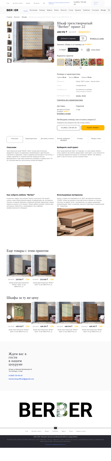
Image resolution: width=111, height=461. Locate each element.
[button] (9, 61)
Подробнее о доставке (64, 113)
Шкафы (103, 10)
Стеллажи (95, 10)
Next (102, 317)
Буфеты (49, 10)
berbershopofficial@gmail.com (21, 379)
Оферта (64, 431)
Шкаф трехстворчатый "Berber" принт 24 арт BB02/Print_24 (68, 330)
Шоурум (28, 3)
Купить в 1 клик (97, 38)
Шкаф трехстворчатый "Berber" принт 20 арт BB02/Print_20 (92, 330)
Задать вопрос (93, 127)
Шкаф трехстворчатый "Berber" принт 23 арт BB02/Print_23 (43, 330)
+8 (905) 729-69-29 (69, 128)
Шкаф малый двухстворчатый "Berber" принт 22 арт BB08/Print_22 (19, 284)
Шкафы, (78, 96)
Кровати (78, 10)
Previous (9, 317)
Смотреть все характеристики (70, 100)
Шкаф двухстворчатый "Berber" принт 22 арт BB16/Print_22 (43, 284)
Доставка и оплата (18, 3)
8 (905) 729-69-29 (80, 3)
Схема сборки (95, 49)
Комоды (42, 10)
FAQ (44, 3)
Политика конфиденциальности (55, 444)
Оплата (71, 431)
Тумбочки (86, 10)
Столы (71, 10)
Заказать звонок (96, 3)
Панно (56, 10)
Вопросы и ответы (81, 431)
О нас (8, 3)
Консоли (64, 10)
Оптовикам (36, 3)
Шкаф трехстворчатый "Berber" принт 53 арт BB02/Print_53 (19, 330)
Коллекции (33, 10)
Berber (84, 96)
